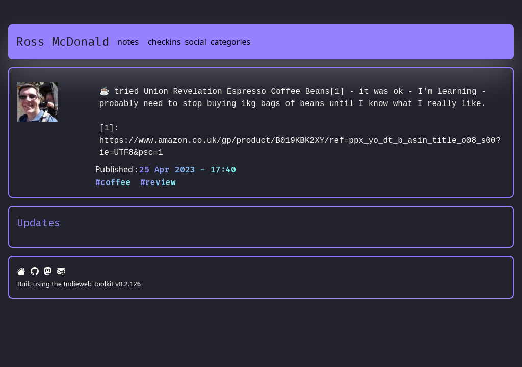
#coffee (113, 182)
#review (158, 182)
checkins (164, 41)
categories (230, 41)
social (195, 41)
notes (128, 41)
